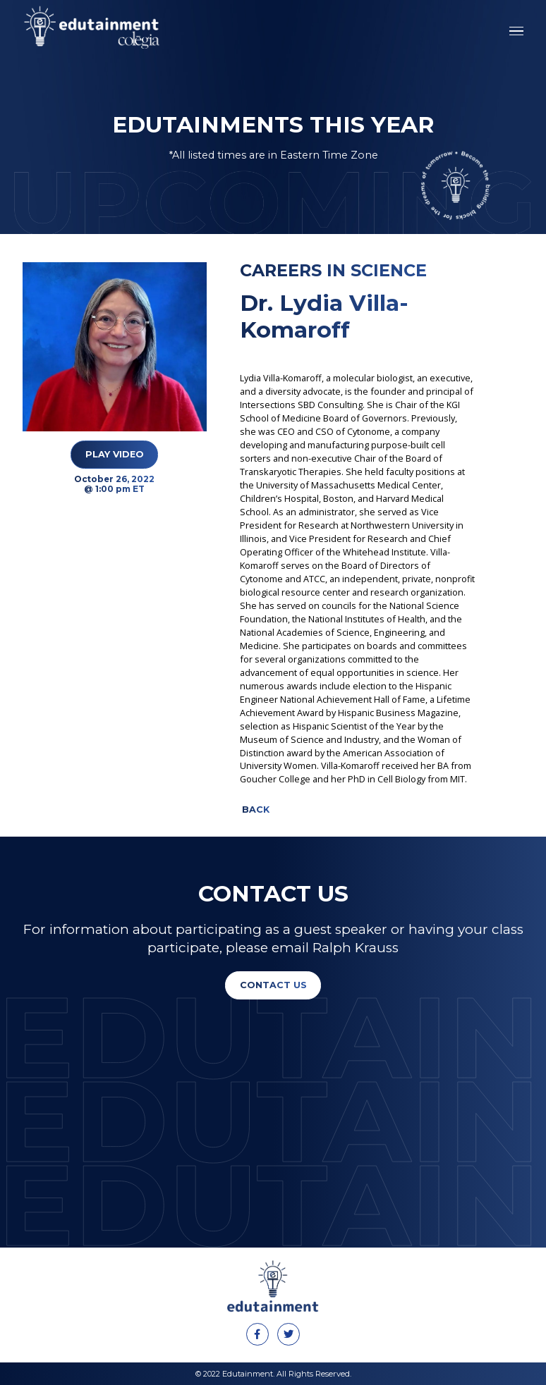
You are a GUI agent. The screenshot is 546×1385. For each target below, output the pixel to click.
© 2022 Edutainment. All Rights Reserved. (273, 1374)
